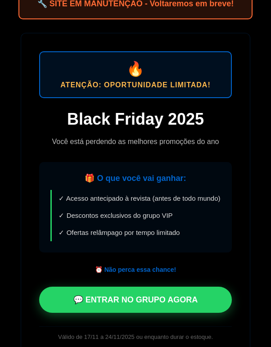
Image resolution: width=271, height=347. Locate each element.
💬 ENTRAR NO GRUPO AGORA (135, 299)
